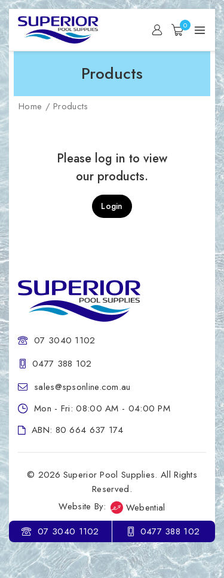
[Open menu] (200, 30)
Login (112, 206)
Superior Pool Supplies (109, 474)
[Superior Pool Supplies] (63, 30)
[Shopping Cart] (178, 30)
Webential (138, 507)
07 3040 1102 (65, 340)
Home (30, 106)
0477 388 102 (62, 363)
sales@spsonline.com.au (82, 386)
